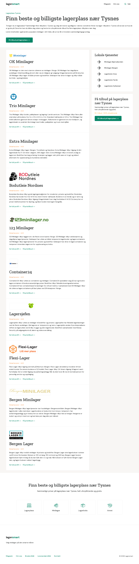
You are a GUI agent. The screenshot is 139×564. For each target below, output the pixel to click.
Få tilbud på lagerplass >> (19, 40)
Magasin (107, 4)
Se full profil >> (15, 83)
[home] (12, 4)
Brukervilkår (29, 556)
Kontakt (57, 556)
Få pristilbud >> (29, 83)
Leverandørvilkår (44, 556)
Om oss (116, 4)
